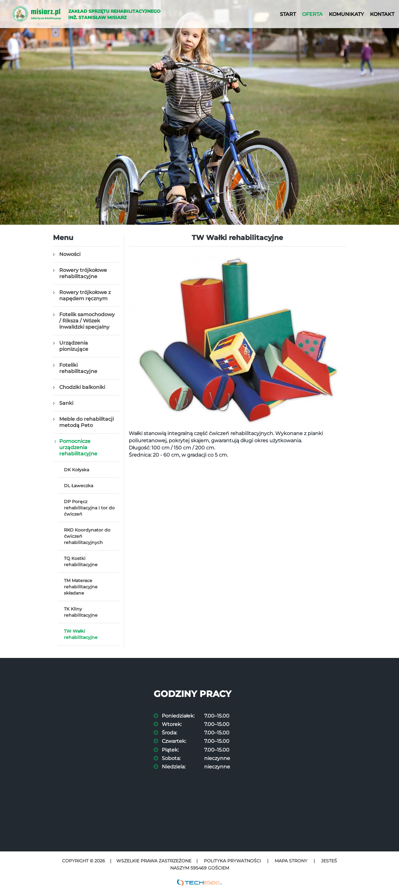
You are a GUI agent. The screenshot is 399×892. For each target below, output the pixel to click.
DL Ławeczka (78, 485)
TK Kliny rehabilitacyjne (81, 612)
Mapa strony (291, 861)
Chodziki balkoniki (82, 387)
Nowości (69, 254)
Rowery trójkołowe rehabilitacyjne (83, 273)
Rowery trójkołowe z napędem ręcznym (85, 295)
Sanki (66, 403)
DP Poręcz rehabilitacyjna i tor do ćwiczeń (89, 508)
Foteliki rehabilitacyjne (78, 368)
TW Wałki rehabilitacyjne (81, 634)
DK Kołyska (76, 470)
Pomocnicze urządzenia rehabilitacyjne (78, 447)
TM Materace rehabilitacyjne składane (81, 587)
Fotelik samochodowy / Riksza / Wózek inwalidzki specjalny (87, 320)
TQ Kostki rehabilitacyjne (81, 561)
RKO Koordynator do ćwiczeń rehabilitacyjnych (87, 536)
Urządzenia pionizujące (73, 346)
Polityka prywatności (232, 861)
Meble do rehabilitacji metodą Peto (86, 422)
